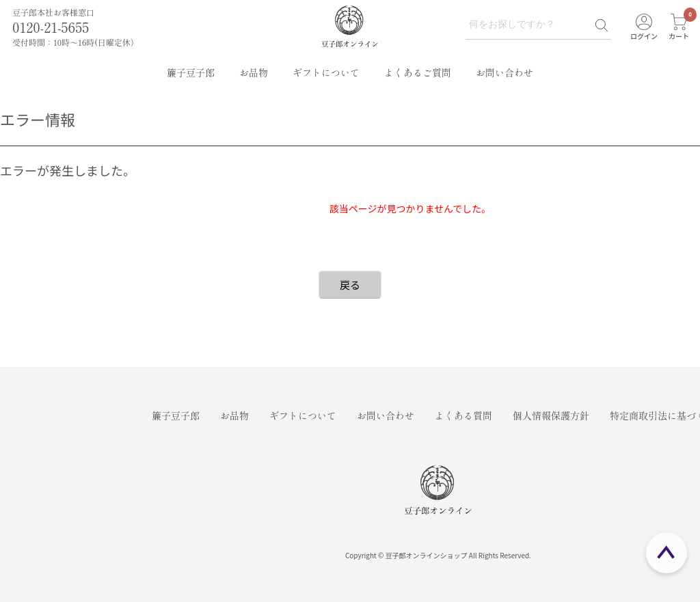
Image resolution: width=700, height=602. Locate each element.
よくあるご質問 (417, 72)
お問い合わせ (504, 72)
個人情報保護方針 (551, 415)
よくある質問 (463, 415)
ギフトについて (326, 72)
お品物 (253, 72)
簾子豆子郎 (191, 72)
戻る (350, 284)
